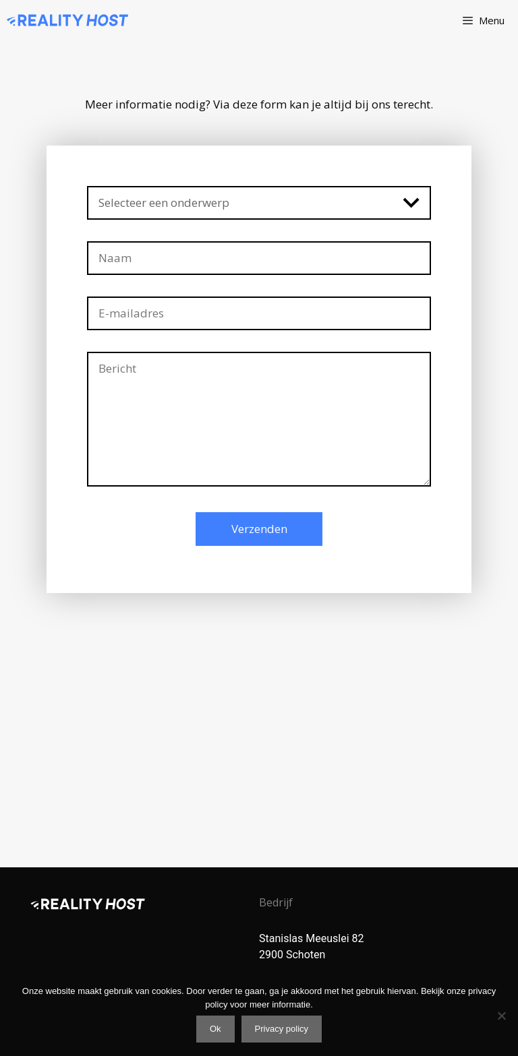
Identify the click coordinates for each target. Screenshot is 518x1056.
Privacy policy (281, 1029)
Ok (215, 1029)
